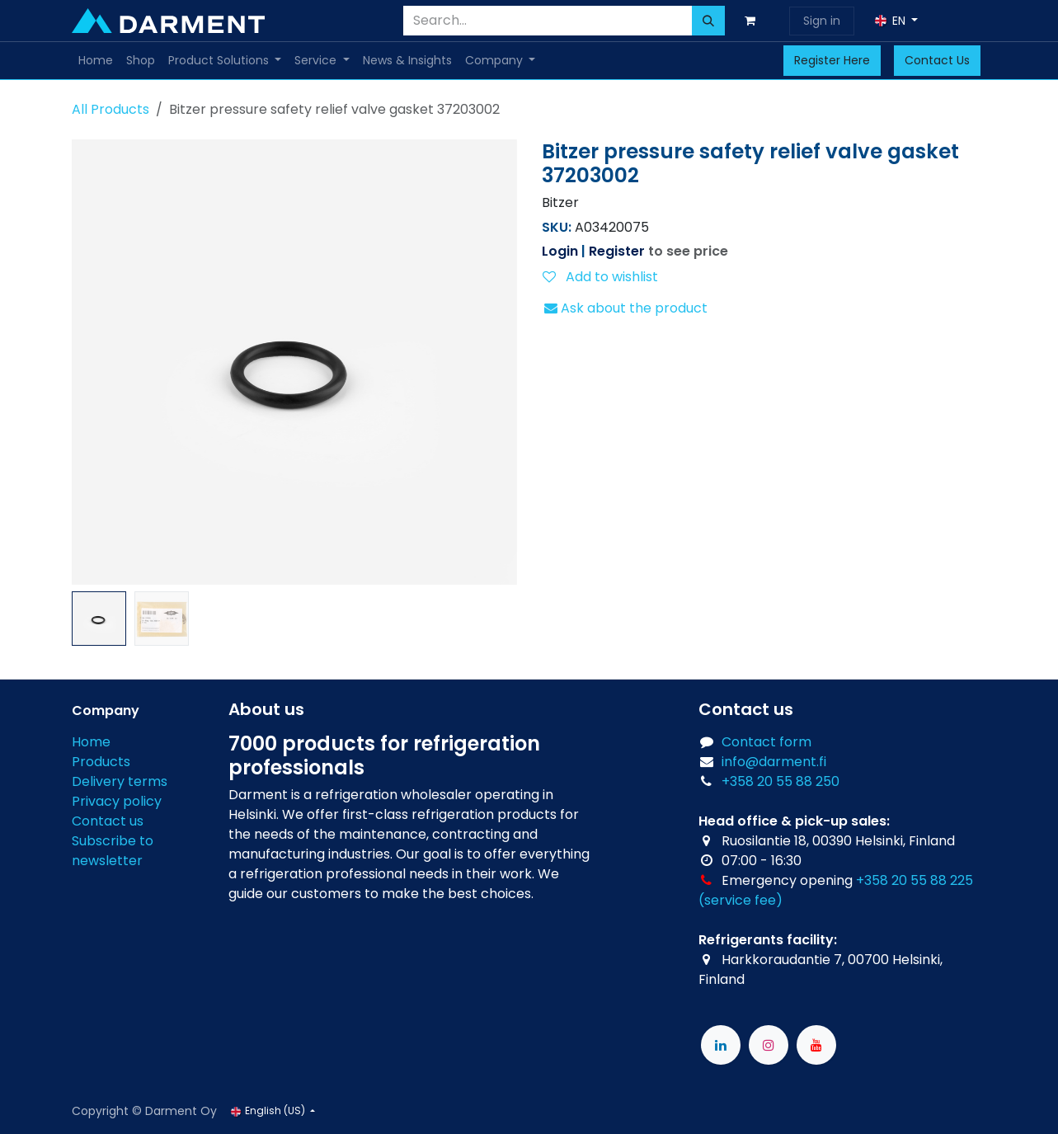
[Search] (708, 20)
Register (617, 251)
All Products (110, 109)
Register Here (832, 60)
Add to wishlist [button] (600, 276)
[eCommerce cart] (753, 20)
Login (560, 251)
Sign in (821, 20)
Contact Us (937, 60)
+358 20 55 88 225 (914, 880)
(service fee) (740, 900)
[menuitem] (96, 60)
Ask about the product (626, 308)
